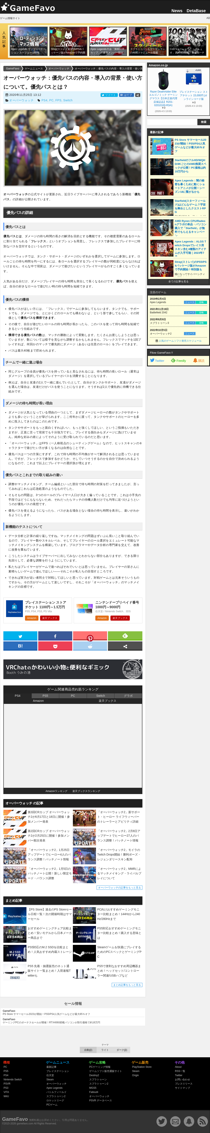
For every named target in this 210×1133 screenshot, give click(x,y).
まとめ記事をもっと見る (127, 984)
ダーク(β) (122, 1049)
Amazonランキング (56, 791)
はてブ (126, 95)
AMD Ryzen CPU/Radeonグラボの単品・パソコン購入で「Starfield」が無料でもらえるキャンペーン (190, 228)
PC (51, 100)
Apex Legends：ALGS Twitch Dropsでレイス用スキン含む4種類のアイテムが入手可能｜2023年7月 (190, 249)
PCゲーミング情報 (99, 1066)
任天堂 (50, 1075)
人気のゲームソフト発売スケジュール (180, 340)
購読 (198, 361)
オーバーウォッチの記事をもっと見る (119, 887)
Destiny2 (94, 1075)
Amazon (31, 618)
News (177, 10)
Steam (50, 1079)
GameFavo (15, 1119)
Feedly (178, 360)
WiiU (6, 1096)
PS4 (44, 100)
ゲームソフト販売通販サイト (105, 1071)
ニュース (189, 302)
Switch (67, 100)
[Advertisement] (178, 432)
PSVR (7, 1083)
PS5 (45, 695)
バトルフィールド (56, 1092)
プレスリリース (184, 1083)
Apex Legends (54, 1087)
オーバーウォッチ (21, 100)
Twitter (157, 361)
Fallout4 (93, 1092)
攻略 (201, 302)
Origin (135, 1075)
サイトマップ (182, 1087)
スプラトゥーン (98, 1079)
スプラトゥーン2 (56, 1096)
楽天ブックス (49, 618)
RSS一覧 (180, 1071)
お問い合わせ (182, 1079)
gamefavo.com (25, 1123)
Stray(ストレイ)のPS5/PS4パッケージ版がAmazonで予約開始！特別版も (191, 265)
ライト (105, 1049)
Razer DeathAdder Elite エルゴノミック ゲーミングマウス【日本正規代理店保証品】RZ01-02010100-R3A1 (163, 98)
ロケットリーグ (55, 1100)
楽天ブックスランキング (86, 791)
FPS (58, 100)
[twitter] (20, 635)
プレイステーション (57, 1071)
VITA (6, 1092)
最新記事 (51, 1066)
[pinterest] (90, 636)
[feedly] (125, 635)
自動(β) (88, 1049)
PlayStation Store (142, 1066)
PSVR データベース (100, 1100)
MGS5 (92, 1087)
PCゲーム (52, 1104)
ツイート (109, 95)
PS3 (6, 1087)
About (178, 1066)
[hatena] (20, 645)
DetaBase (196, 10)
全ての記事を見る (178, 281)
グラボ (128, 695)
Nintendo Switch (13, 1079)
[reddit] (90, 645)
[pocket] (55, 645)
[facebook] (55, 635)
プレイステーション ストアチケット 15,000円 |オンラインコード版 (193, 95)
